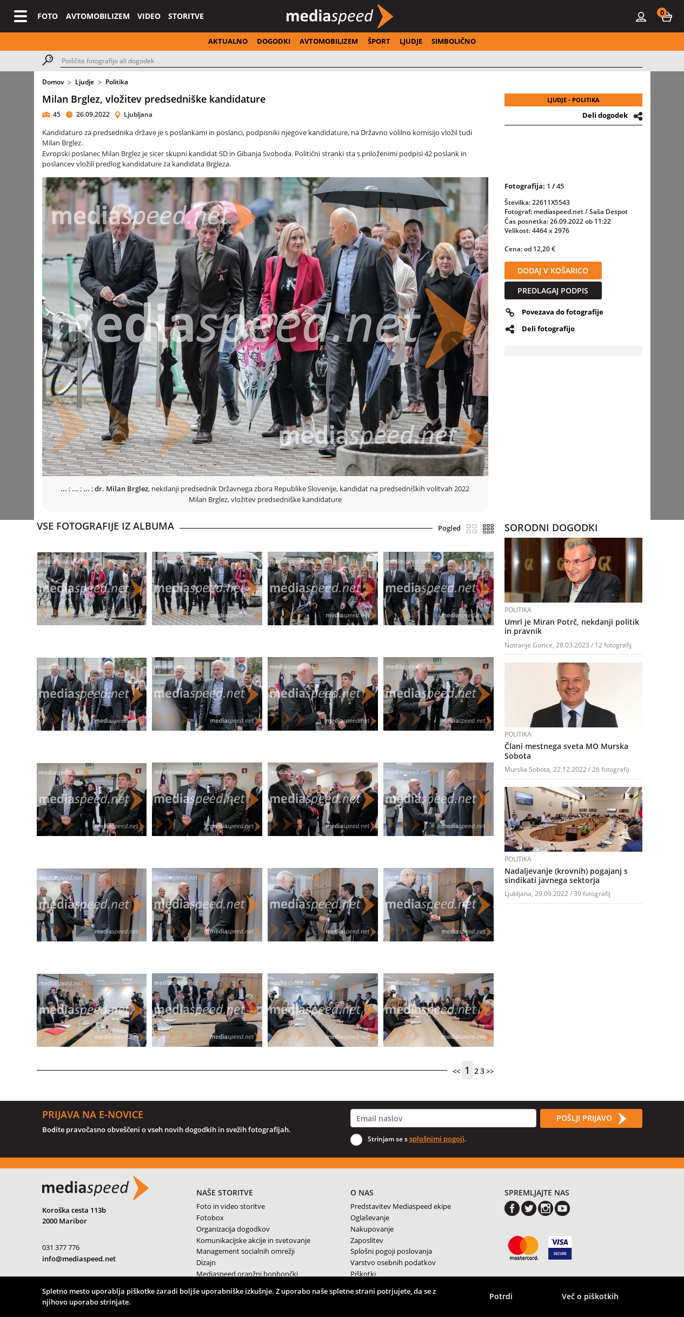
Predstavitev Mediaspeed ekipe (400, 1206)
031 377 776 (60, 1247)
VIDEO (149, 16)
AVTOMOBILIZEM (98, 16)
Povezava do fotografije (562, 312)
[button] (667, 16)
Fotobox (210, 1217)
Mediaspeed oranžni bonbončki (247, 1274)
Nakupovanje (372, 1229)
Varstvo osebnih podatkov (393, 1262)
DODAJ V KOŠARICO (552, 270)
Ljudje (84, 82)
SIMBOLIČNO (453, 41)
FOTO (47, 16)
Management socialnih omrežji (245, 1251)
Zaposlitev (366, 1240)
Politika (116, 82)
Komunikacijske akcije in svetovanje (253, 1240)
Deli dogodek (605, 115)
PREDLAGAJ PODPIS (552, 290)
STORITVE (186, 16)
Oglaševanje (369, 1217)
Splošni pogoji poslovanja (391, 1251)
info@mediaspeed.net (79, 1258)
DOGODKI (273, 41)
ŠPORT (379, 41)
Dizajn (206, 1262)
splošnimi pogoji (436, 1139)
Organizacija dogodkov (233, 1229)
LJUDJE (411, 41)
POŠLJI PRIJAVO (591, 1119)
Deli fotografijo (548, 328)
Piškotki (363, 1274)
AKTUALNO (228, 41)
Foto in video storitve (230, 1206)
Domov (53, 82)
